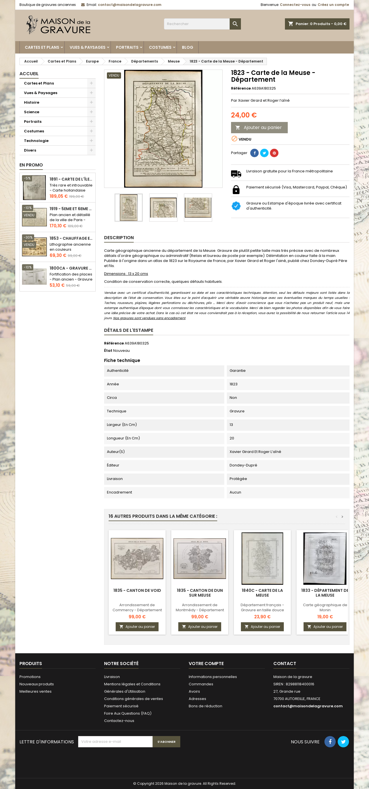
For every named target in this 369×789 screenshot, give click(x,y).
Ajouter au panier (258, 127)
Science (31, 112)
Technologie (36, 140)
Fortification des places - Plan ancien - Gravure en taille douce (71, 279)
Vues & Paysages (88, 47)
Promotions (30, 676)
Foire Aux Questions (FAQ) (127, 713)
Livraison (112, 676)
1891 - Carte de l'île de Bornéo (71, 179)
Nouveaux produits (36, 684)
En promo (31, 165)
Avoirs (194, 691)
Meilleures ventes (35, 691)
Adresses (197, 698)
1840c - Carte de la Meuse (262, 593)
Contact (284, 663)
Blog (187, 47)
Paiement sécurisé (121, 706)
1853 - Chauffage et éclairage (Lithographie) (71, 238)
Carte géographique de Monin (325, 607)
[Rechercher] (202, 24)
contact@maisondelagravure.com (129, 4)
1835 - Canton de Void (137, 590)
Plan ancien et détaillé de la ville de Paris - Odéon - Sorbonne (70, 220)
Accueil (29, 73)
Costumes (160, 47)
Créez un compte (333, 4)
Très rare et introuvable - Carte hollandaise (71, 188)
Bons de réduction (205, 706)
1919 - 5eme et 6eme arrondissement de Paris (71, 208)
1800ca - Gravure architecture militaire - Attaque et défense (71, 268)
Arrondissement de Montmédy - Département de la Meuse (200, 610)
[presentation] (121, 761)
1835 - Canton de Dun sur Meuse (200, 593)
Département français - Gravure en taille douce (262, 607)
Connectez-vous (295, 4)
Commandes (201, 684)
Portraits (127, 47)
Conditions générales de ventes (133, 698)
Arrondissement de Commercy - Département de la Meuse (137, 610)
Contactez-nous (119, 720)
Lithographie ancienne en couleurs (70, 247)
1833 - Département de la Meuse (325, 593)
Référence (241, 88)
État (108, 350)
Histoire (31, 102)
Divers (30, 150)
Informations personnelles (213, 676)
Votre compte (206, 663)
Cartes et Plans (42, 47)
